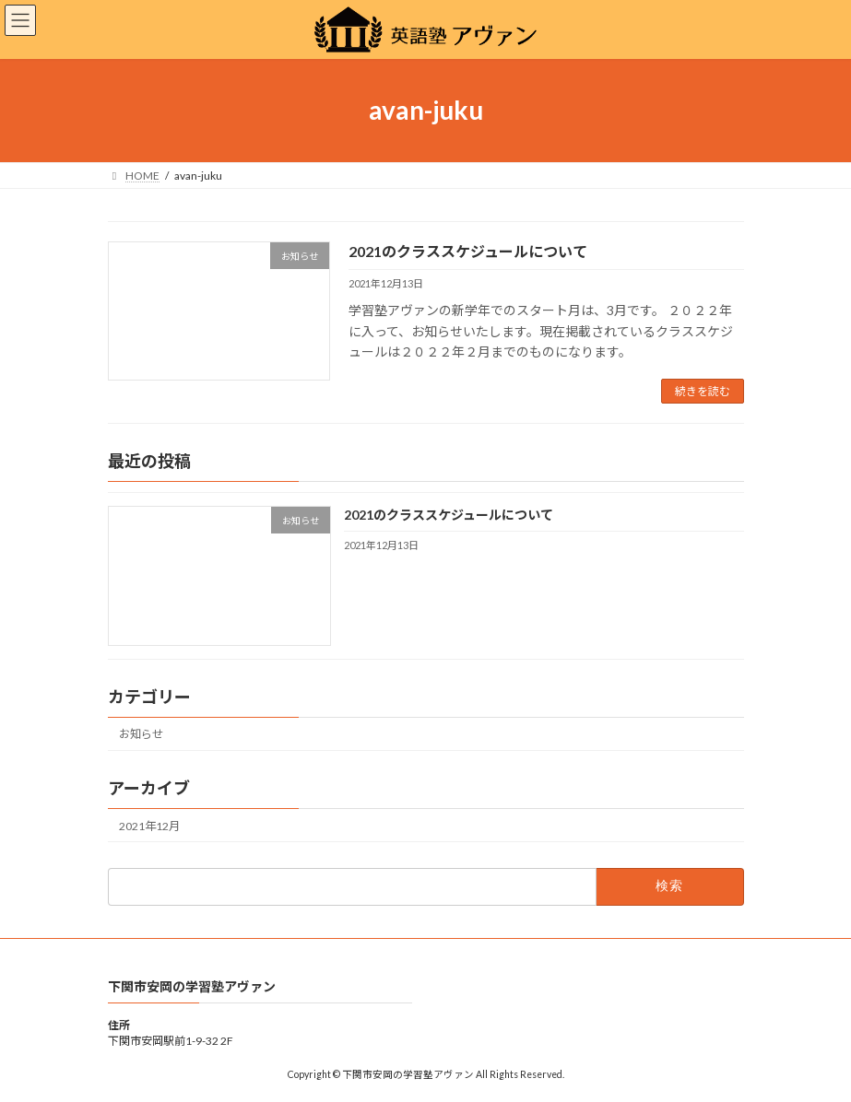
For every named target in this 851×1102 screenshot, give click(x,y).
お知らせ (141, 735)
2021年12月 (149, 826)
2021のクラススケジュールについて (468, 251)
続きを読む (702, 391)
